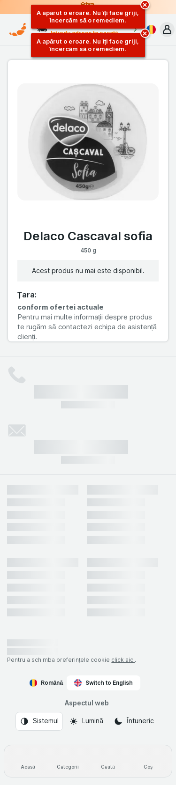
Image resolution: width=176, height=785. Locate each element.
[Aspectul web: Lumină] (86, 721)
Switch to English (103, 683)
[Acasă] (28, 761)
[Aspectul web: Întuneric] (133, 721)
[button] (167, 29)
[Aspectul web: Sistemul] (39, 721)
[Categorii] (68, 761)
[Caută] (108, 761)
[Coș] (148, 761)
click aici (123, 659)
